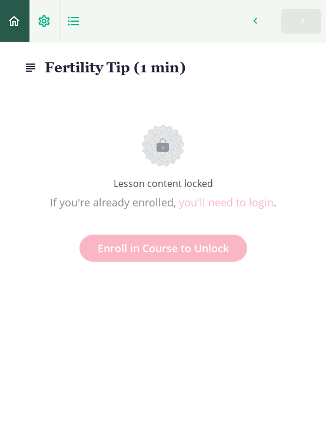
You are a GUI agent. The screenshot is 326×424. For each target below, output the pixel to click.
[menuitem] (44, 21)
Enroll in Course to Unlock (163, 248)
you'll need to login (226, 202)
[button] (14, 21)
